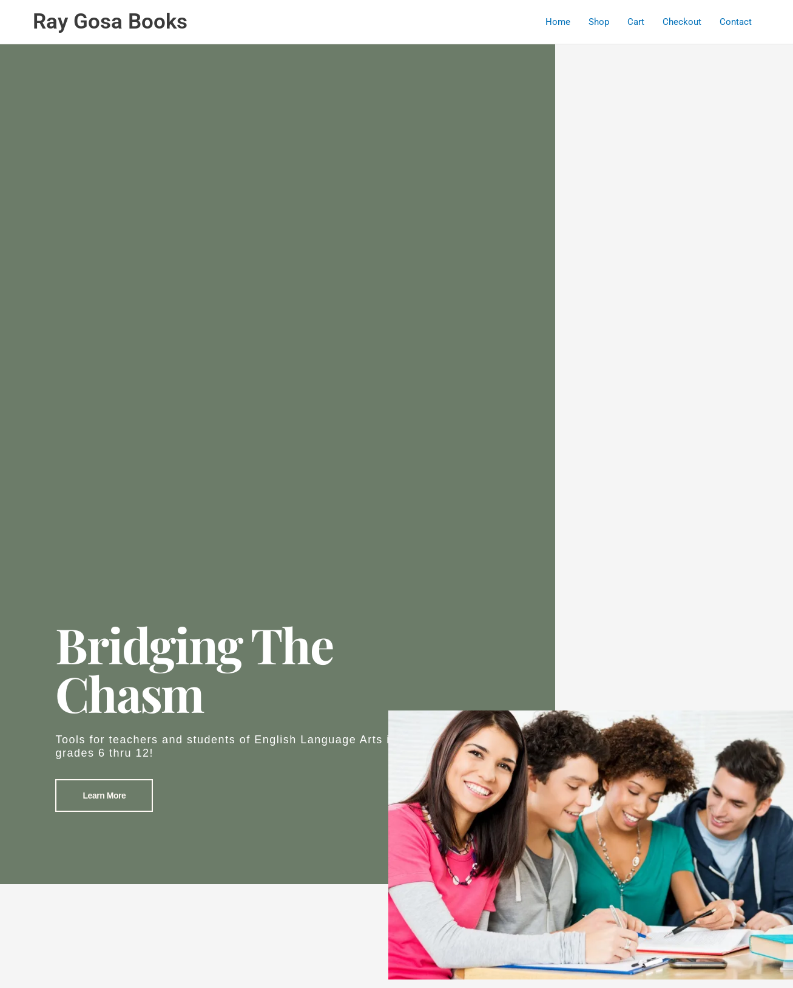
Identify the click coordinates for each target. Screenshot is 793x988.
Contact (736, 21)
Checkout (682, 21)
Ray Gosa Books (110, 21)
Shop (599, 21)
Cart (635, 21)
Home (557, 21)
